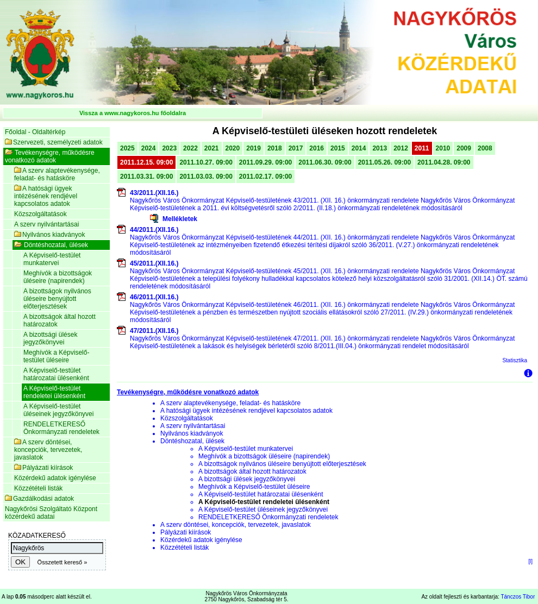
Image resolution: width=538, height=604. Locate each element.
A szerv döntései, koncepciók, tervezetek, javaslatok (48, 449)
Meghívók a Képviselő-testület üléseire (56, 356)
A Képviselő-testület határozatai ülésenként (56, 374)
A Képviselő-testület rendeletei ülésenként (54, 392)
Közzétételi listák (38, 488)
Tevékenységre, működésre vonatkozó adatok (50, 156)
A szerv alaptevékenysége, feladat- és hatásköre (57, 174)
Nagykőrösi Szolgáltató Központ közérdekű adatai (51, 512)
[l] (530, 561)
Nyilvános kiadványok (49, 234)
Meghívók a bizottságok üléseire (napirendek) (57, 277)
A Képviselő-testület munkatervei (51, 259)
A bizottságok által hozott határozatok (59, 320)
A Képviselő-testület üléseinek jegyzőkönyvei (58, 410)
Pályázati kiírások (43, 467)
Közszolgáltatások (40, 214)
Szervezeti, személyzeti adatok (54, 142)
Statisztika (514, 360)
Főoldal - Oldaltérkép (35, 132)
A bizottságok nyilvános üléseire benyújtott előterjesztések (57, 298)
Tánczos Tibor (518, 597)
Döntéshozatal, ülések (51, 245)
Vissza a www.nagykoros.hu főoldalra (132, 113)
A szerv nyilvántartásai (46, 224)
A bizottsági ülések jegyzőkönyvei (50, 338)
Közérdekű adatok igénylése (55, 478)
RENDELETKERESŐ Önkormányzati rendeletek (61, 428)
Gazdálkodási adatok (39, 498)
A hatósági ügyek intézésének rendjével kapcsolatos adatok (45, 196)
